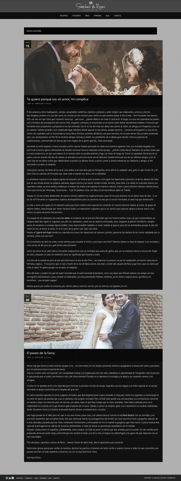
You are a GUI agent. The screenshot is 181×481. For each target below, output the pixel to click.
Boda (29, 104)
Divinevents (66, 429)
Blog (108, 16)
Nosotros (64, 16)
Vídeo (87, 16)
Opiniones (97, 16)
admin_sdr (39, 104)
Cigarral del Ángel (44, 232)
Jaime (67, 218)
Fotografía (76, 16)
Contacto (117, 16)
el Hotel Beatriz (127, 415)
